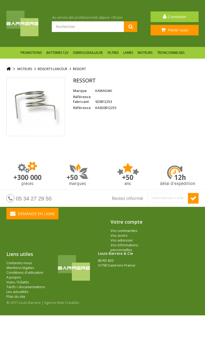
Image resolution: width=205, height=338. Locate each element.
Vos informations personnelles (124, 247)
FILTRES (113, 52)
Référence (82, 107)
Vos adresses (122, 240)
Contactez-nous (19, 278)
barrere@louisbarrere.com (119, 295)
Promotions (31, 52)
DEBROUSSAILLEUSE (88, 52)
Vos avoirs (119, 235)
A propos (13, 292)
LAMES (128, 52)
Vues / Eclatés (17, 297)
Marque (80, 90)
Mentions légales (20, 283)
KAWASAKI (103, 90)
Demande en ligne (32, 213)
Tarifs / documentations (25, 302)
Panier (177, 30)
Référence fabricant (82, 99)
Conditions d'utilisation (24, 287)
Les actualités (17, 307)
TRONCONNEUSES (170, 52)
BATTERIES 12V (57, 52)
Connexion (177, 16)
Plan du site (15, 311)
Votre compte (127, 222)
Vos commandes (124, 230)
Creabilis (72, 325)
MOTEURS (145, 52)
